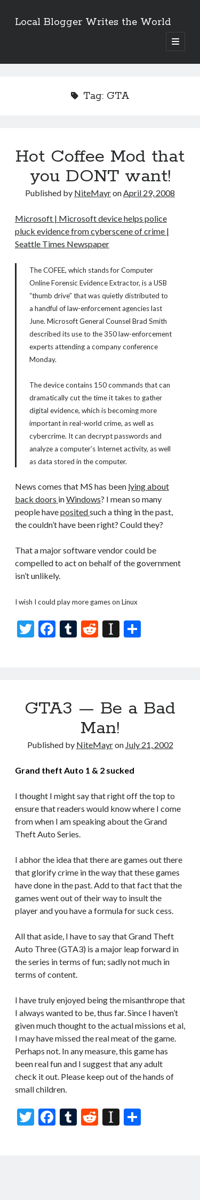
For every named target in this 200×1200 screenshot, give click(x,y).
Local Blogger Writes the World (93, 22)
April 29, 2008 (149, 193)
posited (75, 512)
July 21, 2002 (149, 745)
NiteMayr (92, 193)
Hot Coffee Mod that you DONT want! (100, 167)
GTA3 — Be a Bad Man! (100, 719)
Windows (83, 499)
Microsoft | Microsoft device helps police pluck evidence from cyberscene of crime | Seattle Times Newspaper (92, 231)
